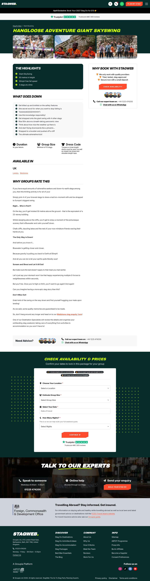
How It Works (89, 545)
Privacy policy (101, 578)
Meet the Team (89, 549)
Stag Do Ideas (17, 26)
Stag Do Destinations (64, 537)
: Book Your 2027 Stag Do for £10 (75, 10)
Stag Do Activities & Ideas (65, 541)
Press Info (116, 545)
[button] (116, 4)
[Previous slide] (16, 47)
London (15, 173)
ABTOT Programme (119, 541)
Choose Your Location (51, 383)
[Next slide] (133, 47)
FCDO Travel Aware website (103, 513)
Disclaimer (113, 578)
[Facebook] (130, 568)
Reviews (86, 553)
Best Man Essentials (63, 553)
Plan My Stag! (134, 4)
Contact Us (17, 555)
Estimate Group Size (50, 395)
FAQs (83, 485)
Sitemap (115, 537)
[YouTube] (135, 568)
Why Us (86, 541)
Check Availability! (112, 87)
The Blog (59, 557)
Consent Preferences (120, 557)
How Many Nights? (50, 418)
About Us (87, 537)
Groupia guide (94, 517)
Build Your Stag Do (117, 487)
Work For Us (88, 557)
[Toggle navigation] (146, 4)
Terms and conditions (128, 578)
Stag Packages (61, 549)
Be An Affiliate (117, 549)
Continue (75, 435)
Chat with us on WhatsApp (113, 105)
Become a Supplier (119, 553)
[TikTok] (125, 568)
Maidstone (24, 173)
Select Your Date (48, 407)
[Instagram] (120, 568)
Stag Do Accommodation (65, 545)
